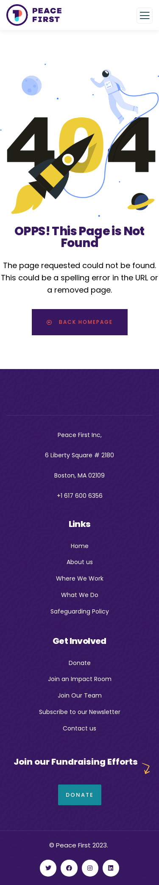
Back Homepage (80, 322)
